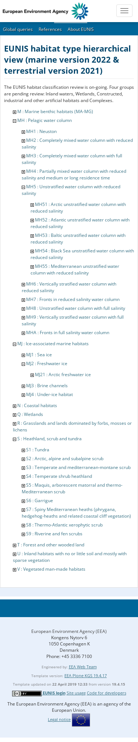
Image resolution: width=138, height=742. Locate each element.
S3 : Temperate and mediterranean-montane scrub (78, 467)
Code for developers (106, 693)
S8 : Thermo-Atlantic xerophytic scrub (64, 525)
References (50, 29)
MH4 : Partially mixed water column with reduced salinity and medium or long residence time (74, 174)
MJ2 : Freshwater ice (46, 363)
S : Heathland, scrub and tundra (49, 438)
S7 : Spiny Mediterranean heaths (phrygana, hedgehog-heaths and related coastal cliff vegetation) (76, 512)
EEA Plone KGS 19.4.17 (85, 675)
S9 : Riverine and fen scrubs (54, 534)
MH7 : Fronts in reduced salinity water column (73, 299)
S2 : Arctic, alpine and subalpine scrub (64, 458)
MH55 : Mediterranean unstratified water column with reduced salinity (75, 269)
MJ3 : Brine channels (47, 385)
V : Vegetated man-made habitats (51, 569)
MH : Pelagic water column (44, 120)
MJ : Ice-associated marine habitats (53, 343)
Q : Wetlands (30, 414)
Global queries (18, 29)
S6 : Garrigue (39, 500)
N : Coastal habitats (37, 405)
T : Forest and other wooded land (50, 545)
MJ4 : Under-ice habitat (49, 394)
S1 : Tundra (37, 450)
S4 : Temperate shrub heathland (59, 476)
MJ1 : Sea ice (39, 354)
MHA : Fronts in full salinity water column (67, 332)
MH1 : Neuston (41, 131)
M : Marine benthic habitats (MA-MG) (55, 111)
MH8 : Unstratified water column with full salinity (75, 308)
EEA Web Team (83, 666)
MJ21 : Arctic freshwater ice (63, 374)
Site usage (76, 693)
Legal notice (59, 719)
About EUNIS (81, 29)
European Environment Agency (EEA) (69, 631)
